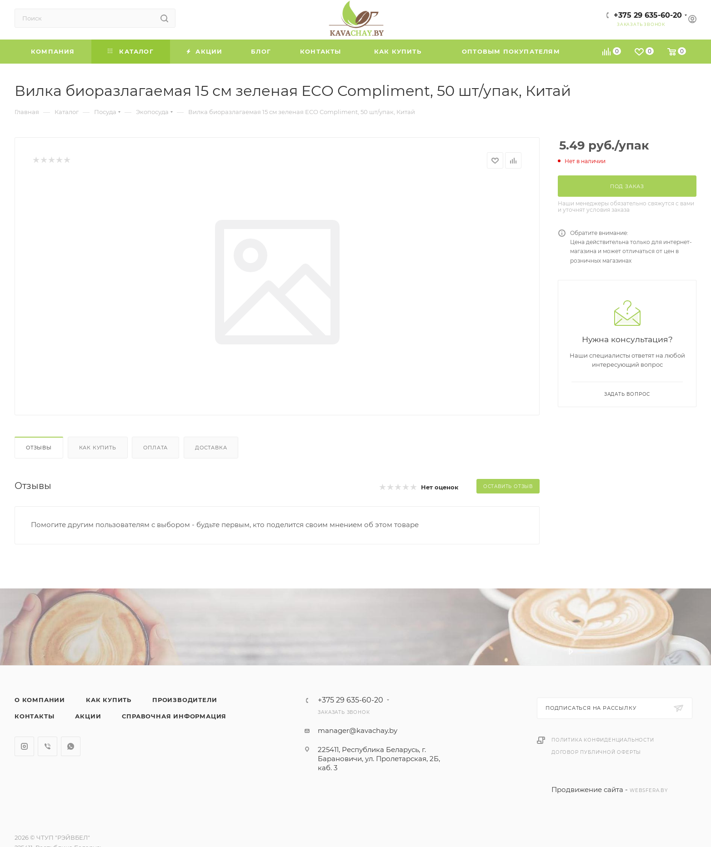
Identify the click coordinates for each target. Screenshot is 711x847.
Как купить (97, 447)
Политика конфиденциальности (602, 740)
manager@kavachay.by (357, 730)
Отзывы (39, 447)
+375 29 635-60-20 (648, 15)
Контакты (34, 716)
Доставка (211, 447)
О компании (40, 699)
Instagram (24, 746)
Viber (47, 746)
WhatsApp (70, 746)
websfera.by (649, 790)
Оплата (155, 447)
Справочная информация (174, 716)
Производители (184, 699)
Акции (88, 716)
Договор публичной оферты (596, 752)
